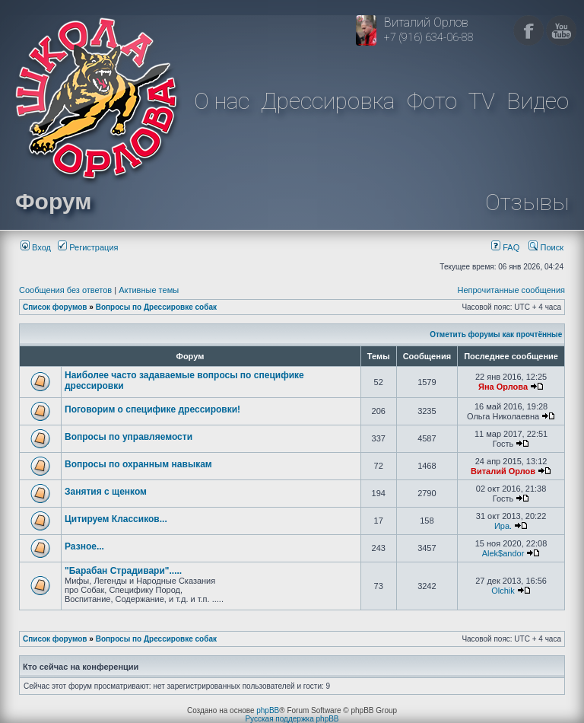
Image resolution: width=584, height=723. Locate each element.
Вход (36, 247)
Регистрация (88, 247)
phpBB (267, 710)
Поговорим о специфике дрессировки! (152, 409)
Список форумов (55, 307)
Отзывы (527, 202)
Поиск (545, 247)
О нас (221, 101)
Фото (432, 101)
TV (481, 101)
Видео (537, 101)
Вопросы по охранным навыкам (138, 464)
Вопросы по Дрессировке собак (156, 307)
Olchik (503, 590)
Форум (53, 201)
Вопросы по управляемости (128, 437)
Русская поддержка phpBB (291, 719)
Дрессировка (328, 101)
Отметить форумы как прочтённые (496, 334)
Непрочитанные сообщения (511, 290)
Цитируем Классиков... (116, 519)
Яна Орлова (503, 386)
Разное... (84, 546)
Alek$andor (503, 553)
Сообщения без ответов (65, 290)
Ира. (503, 525)
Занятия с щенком (106, 491)
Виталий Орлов (503, 471)
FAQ (505, 247)
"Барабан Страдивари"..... (123, 570)
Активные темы (149, 290)
